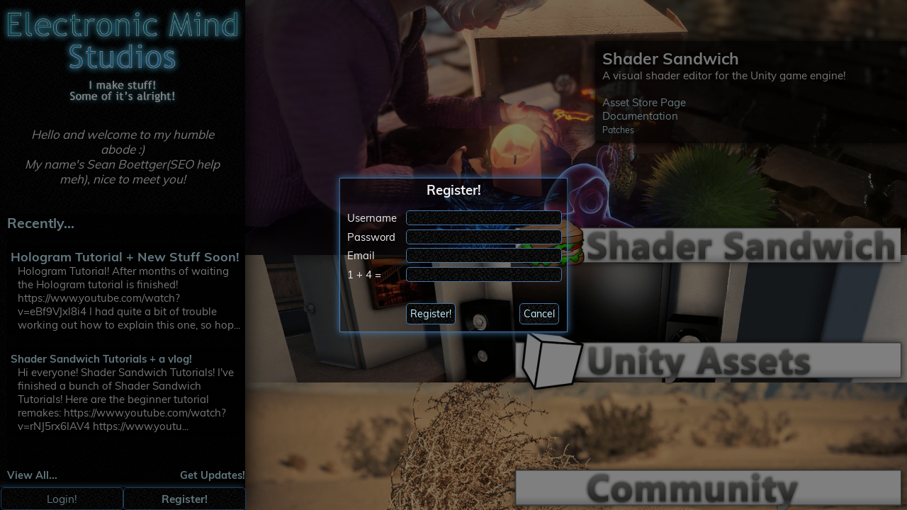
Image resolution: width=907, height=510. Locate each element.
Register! (430, 313)
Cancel (539, 313)
